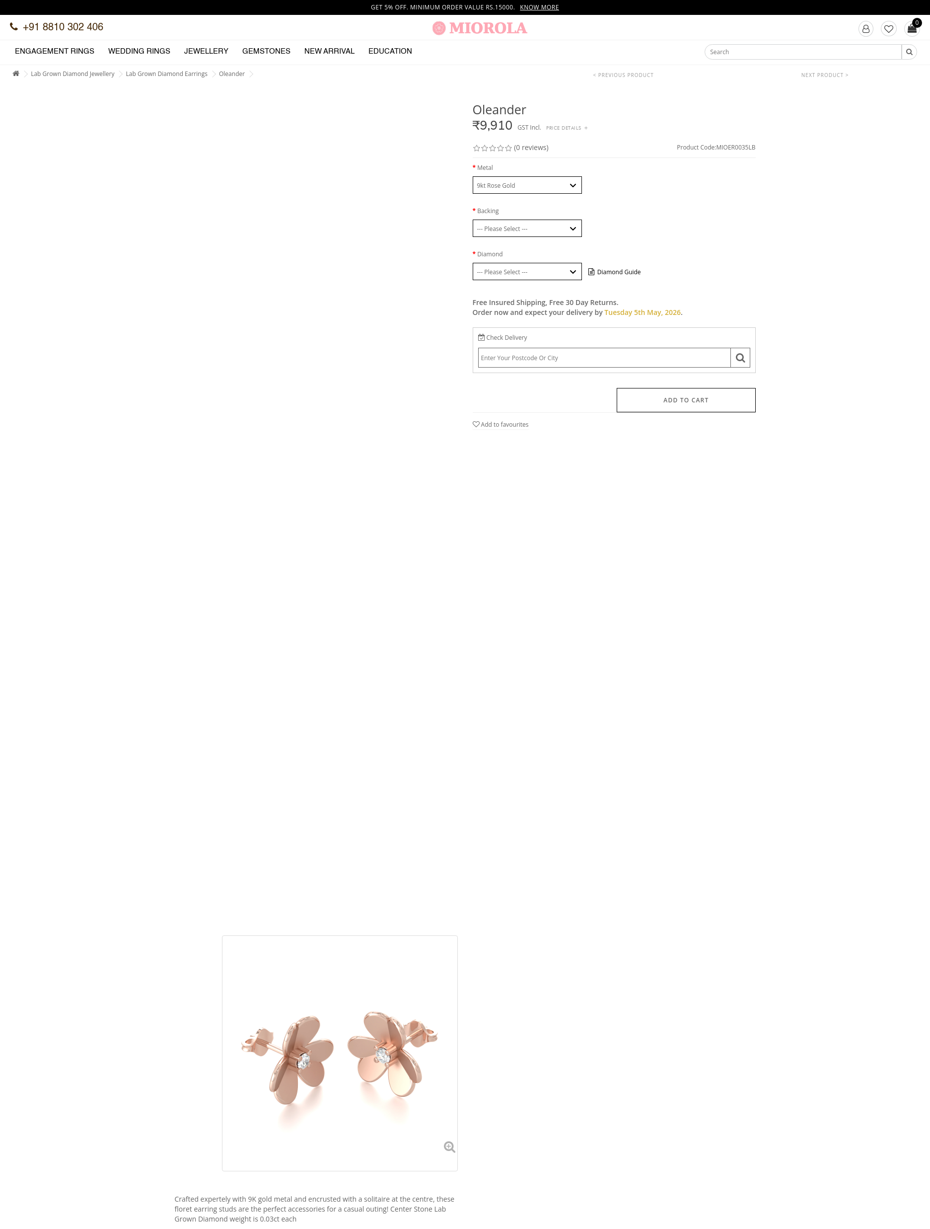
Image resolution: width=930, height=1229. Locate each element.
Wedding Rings (139, 51)
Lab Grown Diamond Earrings (167, 74)
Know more (539, 7)
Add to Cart (686, 400)
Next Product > (825, 75)
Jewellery (206, 51)
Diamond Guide (614, 272)
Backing (488, 211)
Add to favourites (501, 424)
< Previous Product (623, 75)
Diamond (489, 254)
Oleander (232, 74)
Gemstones (266, 51)
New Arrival (329, 51)
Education (390, 51)
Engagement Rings (54, 51)
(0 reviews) (531, 147)
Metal (485, 167)
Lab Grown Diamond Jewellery (72, 74)
